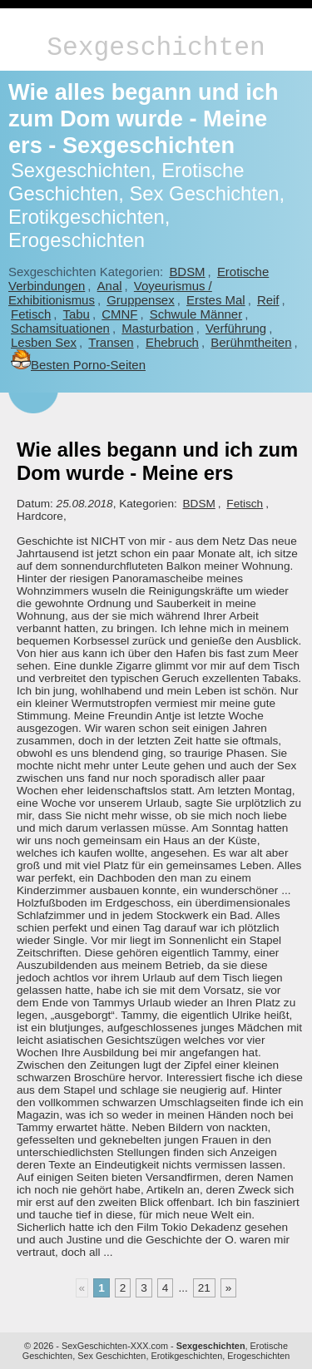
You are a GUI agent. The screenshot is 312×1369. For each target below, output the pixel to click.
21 (204, 1288)
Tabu (76, 314)
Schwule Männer (196, 314)
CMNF (119, 314)
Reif (268, 300)
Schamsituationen (60, 328)
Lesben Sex (44, 342)
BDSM (187, 271)
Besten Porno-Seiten (78, 365)
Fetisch (31, 314)
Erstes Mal (215, 300)
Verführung (236, 328)
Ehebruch (172, 342)
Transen (110, 342)
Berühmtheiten (250, 342)
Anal (109, 286)
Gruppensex (140, 300)
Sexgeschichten (156, 47)
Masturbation (157, 328)
